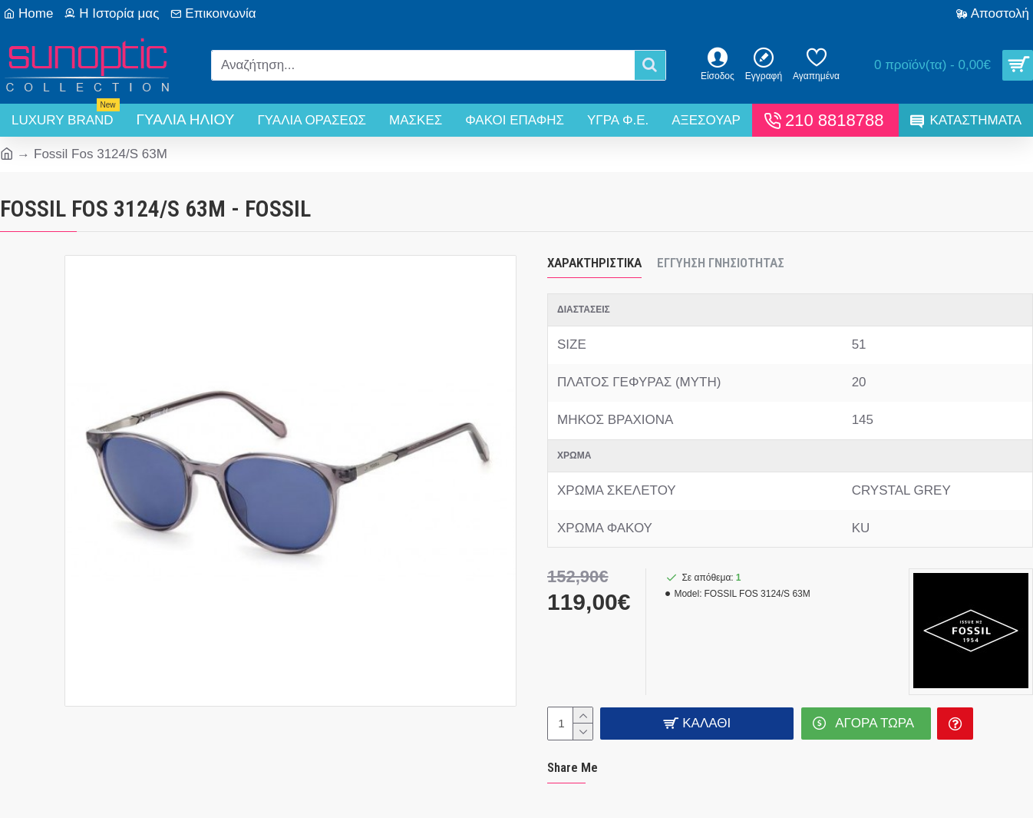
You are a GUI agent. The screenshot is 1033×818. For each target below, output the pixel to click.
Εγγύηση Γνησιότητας (720, 262)
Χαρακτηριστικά (594, 262)
